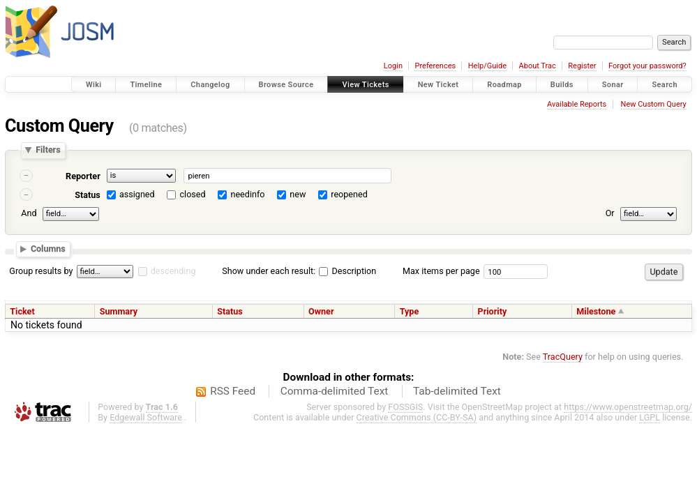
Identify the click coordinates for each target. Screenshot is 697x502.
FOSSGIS (405, 407)
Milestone (595, 311)
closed (193, 194)
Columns (48, 249)
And (28, 213)
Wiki (94, 84)
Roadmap (504, 84)
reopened (349, 194)
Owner (320, 311)
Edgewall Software (146, 417)
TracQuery (563, 356)
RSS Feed (232, 391)
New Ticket (438, 84)
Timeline (146, 84)
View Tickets (365, 84)
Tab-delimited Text (457, 391)
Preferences (435, 65)
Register (582, 65)
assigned (137, 194)
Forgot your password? (647, 65)
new (298, 194)
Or (610, 213)
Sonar (613, 84)
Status (87, 195)
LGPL (649, 417)
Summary (118, 311)
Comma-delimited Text (334, 391)
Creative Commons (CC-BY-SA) (417, 417)
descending (173, 271)
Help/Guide (487, 65)
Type (409, 311)
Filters (48, 150)
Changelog (210, 84)
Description (347, 271)
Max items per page (441, 271)
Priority (492, 311)
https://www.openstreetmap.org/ (628, 407)
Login (393, 65)
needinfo (247, 194)
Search (664, 84)
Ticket (22, 311)
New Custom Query (654, 104)
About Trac (537, 65)
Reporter (83, 176)
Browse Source (286, 84)
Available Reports (576, 104)
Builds (562, 84)
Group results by (41, 271)
